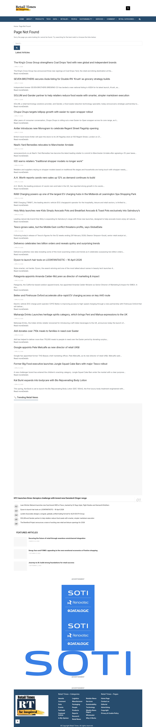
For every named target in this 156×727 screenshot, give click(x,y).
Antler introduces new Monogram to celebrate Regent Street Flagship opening (56, 128)
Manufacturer (77, 701)
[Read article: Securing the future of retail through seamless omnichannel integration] (20, 542)
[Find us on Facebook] (138, 8)
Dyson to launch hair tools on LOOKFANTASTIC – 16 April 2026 (48, 259)
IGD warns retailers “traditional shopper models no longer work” (48, 161)
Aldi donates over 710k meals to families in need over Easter (46, 331)
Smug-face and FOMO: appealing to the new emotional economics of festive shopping (63, 550)
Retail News (76, 719)
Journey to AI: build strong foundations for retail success (51, 563)
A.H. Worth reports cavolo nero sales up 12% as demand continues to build (54, 177)
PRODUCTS (39, 19)
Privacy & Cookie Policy (110, 713)
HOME (21, 19)
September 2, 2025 (35, 565)
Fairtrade (61, 710)
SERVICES (99, 19)
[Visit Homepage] (26, 8)
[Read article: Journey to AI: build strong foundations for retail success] (20, 566)
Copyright (105, 710)
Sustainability (91, 704)
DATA (55, 19)
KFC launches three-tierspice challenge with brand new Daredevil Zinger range (50, 498)
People (74, 707)
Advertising (105, 707)
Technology (90, 707)
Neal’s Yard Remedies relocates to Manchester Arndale (43, 144)
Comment (62, 701)
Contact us (105, 701)
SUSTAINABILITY (86, 19)
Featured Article (61, 714)
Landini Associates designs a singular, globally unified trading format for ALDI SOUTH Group (52, 514)
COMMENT (111, 19)
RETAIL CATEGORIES (126, 19)
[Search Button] (140, 19)
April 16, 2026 (18, 149)
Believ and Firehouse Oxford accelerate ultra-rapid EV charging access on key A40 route (62, 295)
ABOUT (29, 19)
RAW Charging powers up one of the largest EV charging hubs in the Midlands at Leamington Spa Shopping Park (75, 194)
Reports (75, 713)
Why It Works (91, 718)
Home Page (105, 698)
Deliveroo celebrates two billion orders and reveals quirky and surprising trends (57, 243)
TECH (48, 19)
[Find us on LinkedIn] (133, 8)
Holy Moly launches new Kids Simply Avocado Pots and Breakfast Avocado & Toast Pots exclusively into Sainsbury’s (77, 210)
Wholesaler (90, 715)
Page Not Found (25, 26)
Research (75, 716)
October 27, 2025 (34, 553)
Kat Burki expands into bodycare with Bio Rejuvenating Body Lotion (50, 380)
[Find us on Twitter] (128, 8)
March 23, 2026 (34, 541)
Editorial (104, 704)
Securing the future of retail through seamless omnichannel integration (57, 538)
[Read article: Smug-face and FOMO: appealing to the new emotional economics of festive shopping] (20, 554)
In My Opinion (63, 718)
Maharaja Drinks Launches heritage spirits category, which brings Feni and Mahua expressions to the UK (70, 314)
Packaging (76, 704)
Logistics (75, 698)
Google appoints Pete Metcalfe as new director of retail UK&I (46, 347)
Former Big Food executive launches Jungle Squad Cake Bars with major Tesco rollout (60, 363)
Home (16, 26)
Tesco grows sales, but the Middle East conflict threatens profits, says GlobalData (58, 227)
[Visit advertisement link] (78, 601)
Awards (61, 698)
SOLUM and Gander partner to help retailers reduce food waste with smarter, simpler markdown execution (71, 95)
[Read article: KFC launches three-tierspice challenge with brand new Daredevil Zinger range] (78, 449)
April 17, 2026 (18, 66)
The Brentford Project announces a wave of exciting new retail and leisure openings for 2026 (52, 522)
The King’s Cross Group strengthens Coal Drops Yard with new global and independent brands (65, 62)
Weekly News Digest (91, 711)
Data (60, 704)
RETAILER (64, 19)
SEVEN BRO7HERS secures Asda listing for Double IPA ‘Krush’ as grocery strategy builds (62, 78)
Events (60, 707)
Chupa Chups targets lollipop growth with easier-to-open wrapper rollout (53, 111)
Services (89, 701)
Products (75, 710)
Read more (21, 73)
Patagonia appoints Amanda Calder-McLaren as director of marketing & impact (56, 276)
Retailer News (91, 698)
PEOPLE (74, 19)
